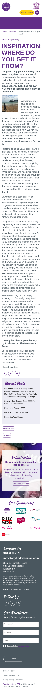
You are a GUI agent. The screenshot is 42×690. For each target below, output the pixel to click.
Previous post (8, 428)
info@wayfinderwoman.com (21, 558)
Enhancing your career (13, 417)
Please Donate (27, 12)
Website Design (8, 684)
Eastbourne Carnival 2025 (14, 408)
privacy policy (23, 646)
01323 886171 (11, 552)
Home (4, 32)
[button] (37, 12)
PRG (18, 684)
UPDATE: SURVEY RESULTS (16, 413)
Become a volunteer (21, 483)
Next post (7, 435)
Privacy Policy (8, 671)
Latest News (12, 32)
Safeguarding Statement (13, 680)
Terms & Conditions (11, 675)
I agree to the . (18, 647)
